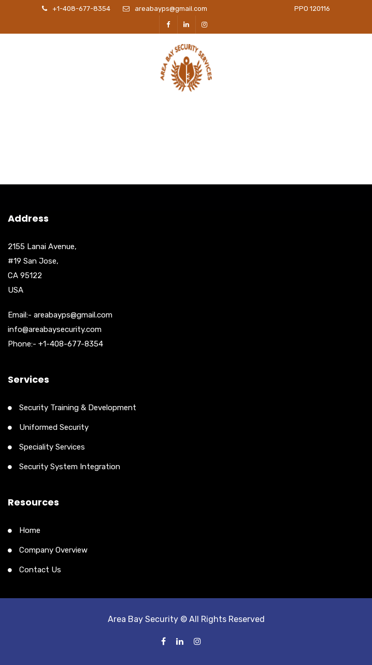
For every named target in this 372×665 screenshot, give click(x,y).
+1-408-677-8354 (81, 8)
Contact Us (40, 569)
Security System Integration (69, 466)
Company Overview (53, 550)
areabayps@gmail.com (171, 8)
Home (29, 530)
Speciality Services (52, 447)
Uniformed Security (54, 427)
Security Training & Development (77, 407)
